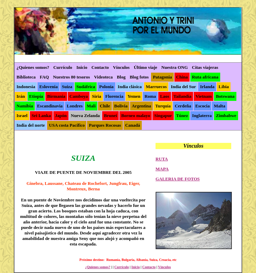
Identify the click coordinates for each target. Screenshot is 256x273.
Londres (75, 105)
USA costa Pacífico (67, 125)
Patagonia (162, 77)
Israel (22, 115)
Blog (121, 77)
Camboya (79, 96)
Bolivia (121, 105)
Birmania (56, 96)
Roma (150, 96)
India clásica (130, 86)
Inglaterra (202, 115)
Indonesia (26, 86)
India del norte (31, 125)
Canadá (132, 125)
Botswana (225, 96)
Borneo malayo (135, 115)
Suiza (67, 86)
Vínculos (121, 67)
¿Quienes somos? (33, 67)
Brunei (110, 115)
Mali (91, 105)
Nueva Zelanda (85, 115)
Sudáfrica (85, 86)
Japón (61, 115)
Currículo (62, 67)
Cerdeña (183, 105)
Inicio (81, 67)
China (182, 77)
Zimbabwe (226, 115)
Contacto (100, 67)
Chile (105, 105)
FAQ (44, 77)
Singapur (163, 115)
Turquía (163, 105)
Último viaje (145, 67)
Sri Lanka (41, 115)
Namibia (25, 105)
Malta (219, 105)
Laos (164, 96)
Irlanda (207, 86)
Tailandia (182, 96)
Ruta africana (205, 77)
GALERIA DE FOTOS (178, 178)
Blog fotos (139, 77)
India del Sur (183, 86)
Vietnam (203, 96)
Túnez (182, 115)
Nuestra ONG (174, 67)
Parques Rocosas (105, 125)
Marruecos (156, 86)
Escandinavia (50, 105)
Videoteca (103, 77)
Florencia (114, 96)
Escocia (202, 105)
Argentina (141, 105)
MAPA (162, 168)
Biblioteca (26, 77)
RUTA (162, 158)
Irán (21, 96)
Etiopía (36, 96)
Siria (96, 96)
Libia (223, 86)
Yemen (133, 96)
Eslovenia (48, 86)
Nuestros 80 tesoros (71, 77)
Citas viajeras (205, 67)
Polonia (106, 86)
